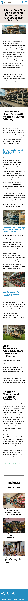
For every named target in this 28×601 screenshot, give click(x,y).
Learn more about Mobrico (11, 463)
